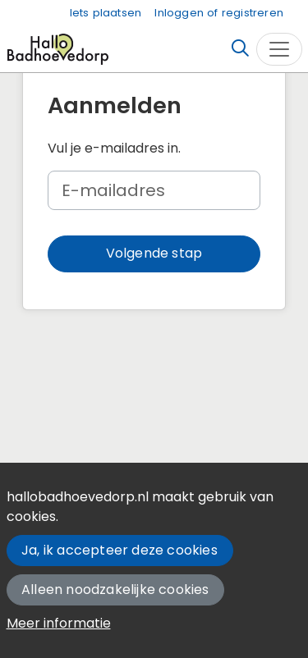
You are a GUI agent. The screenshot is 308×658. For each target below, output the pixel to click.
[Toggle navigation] (279, 49)
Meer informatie (59, 623)
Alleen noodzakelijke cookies (115, 589)
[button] (154, 253)
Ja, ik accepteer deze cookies (119, 550)
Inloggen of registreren (218, 13)
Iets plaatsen (106, 13)
